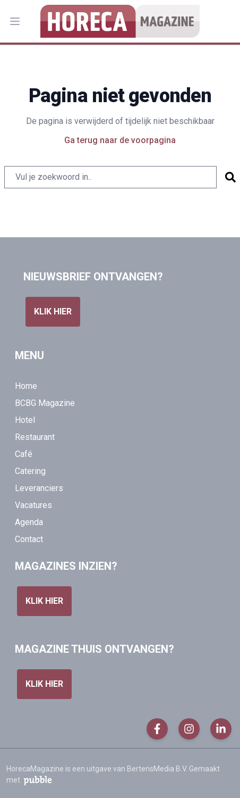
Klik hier (53, 311)
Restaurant (35, 437)
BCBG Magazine (45, 403)
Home (26, 386)
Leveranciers (39, 488)
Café (23, 454)
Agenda (29, 522)
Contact (29, 539)
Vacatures (33, 505)
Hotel (25, 420)
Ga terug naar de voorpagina (120, 140)
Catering (30, 471)
